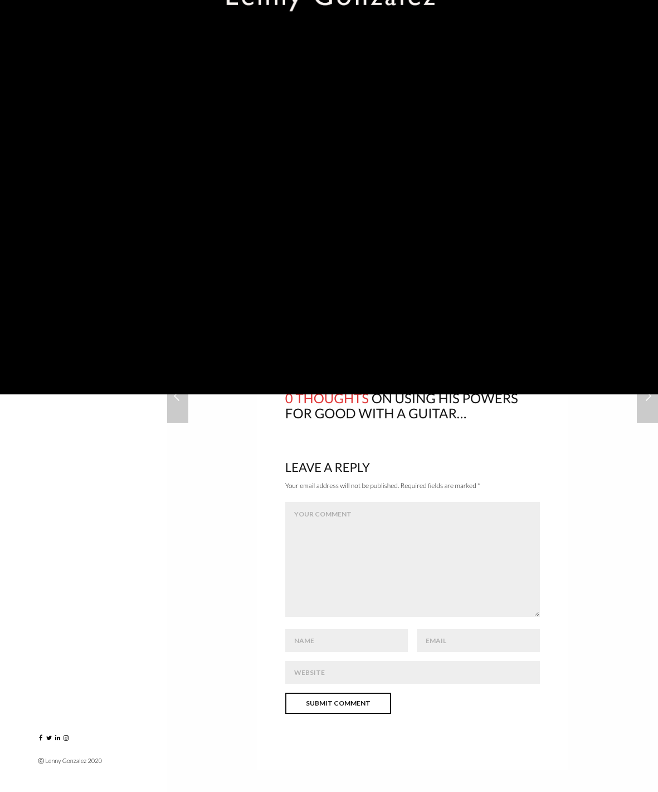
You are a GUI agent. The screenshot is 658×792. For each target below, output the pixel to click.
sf (526, 307)
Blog (49, 314)
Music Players (69, 191)
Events (54, 167)
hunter (412, 307)
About (53, 289)
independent (474, 307)
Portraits (61, 142)
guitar (361, 307)
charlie (309, 307)
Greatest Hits (69, 216)
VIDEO (51, 240)
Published (60, 265)
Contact (59, 363)
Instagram (62, 339)
